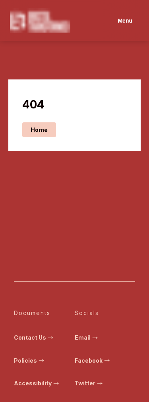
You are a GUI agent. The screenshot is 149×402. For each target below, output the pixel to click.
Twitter (89, 383)
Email (87, 337)
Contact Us (34, 337)
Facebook (93, 360)
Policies (30, 360)
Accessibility (37, 383)
